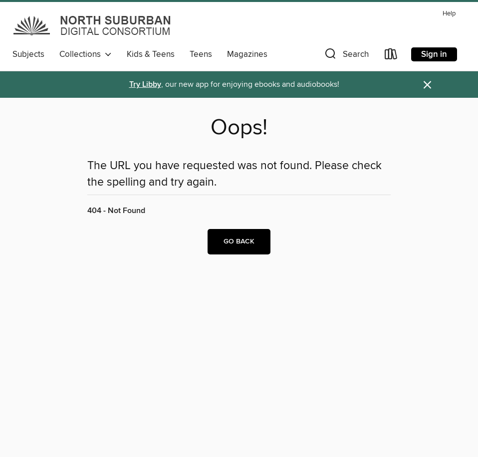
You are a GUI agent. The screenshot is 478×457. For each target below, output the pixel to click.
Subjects (28, 54)
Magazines (247, 54)
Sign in (434, 54)
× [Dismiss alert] (427, 85)
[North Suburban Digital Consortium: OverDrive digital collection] (93, 25)
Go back (239, 241)
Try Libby (145, 84)
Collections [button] (85, 54)
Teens (201, 54)
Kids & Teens (151, 54)
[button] (345, 56)
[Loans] (391, 56)
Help (449, 13)
